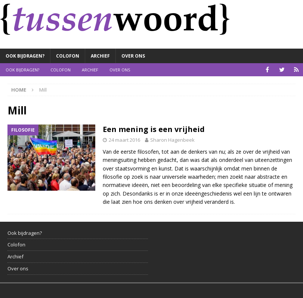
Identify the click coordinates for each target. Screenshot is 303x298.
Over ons (133, 56)
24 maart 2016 (124, 139)
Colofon (67, 56)
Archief (100, 56)
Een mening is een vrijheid (154, 129)
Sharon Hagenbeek (172, 139)
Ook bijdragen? (25, 56)
